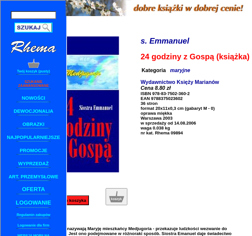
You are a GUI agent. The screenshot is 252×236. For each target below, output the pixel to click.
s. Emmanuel (165, 40)
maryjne (180, 70)
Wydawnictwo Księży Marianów (180, 82)
